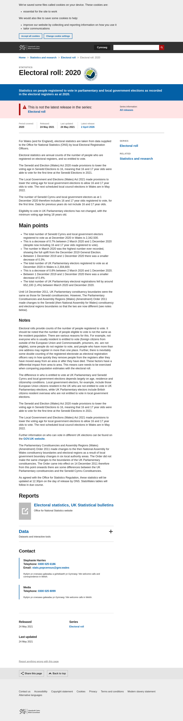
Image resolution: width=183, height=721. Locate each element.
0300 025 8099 (47, 591)
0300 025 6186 (47, 564)
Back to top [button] (59, 673)
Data (24, 531)
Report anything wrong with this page (39, 661)
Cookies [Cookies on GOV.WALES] (81, 691)
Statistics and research (43, 57)
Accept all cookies (30, 36)
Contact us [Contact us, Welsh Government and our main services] (24, 691)
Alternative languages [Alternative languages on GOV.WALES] (30, 695)
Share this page (33, 673)
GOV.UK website (34, 438)
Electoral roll (68, 57)
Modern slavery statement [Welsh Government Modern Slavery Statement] (141, 691)
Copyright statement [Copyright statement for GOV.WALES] (62, 691)
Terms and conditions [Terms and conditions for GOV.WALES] (112, 691)
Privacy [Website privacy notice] (93, 691)
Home (22, 57)
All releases (126, 110)
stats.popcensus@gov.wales (50, 567)
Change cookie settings (58, 36)
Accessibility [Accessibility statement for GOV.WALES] (40, 691)
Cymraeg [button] (102, 47)
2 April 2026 (87, 127)
